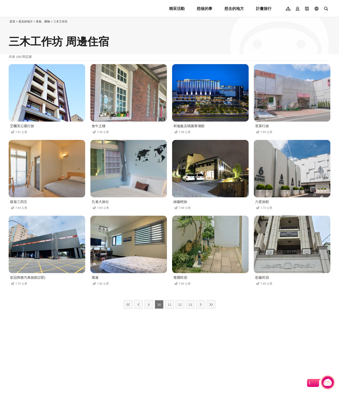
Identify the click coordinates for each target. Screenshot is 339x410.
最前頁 (128, 304)
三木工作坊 (60, 21)
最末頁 (211, 304)
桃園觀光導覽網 (37, 8)
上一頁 (138, 304)
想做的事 (204, 8)
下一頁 (200, 304)
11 (169, 304)
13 (190, 304)
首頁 (12, 21)
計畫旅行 (264, 8)
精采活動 (177, 8)
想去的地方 (234, 8)
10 (159, 304)
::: (7, 21)
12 (180, 304)
